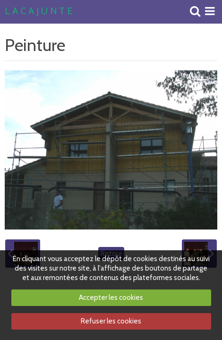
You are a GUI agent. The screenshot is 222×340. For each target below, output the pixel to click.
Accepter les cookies (111, 297)
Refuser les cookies (111, 321)
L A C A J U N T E (38, 11)
